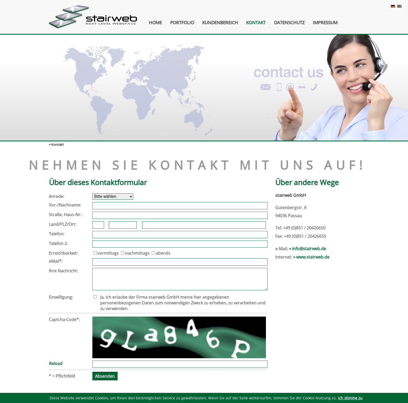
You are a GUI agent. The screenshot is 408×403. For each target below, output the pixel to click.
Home (155, 22)
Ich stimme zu (350, 397)
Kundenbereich (220, 22)
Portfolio (182, 22)
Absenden (105, 376)
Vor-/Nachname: (65, 205)
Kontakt (256, 22)
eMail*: (56, 261)
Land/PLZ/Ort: (62, 224)
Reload (55, 363)
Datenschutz (289, 22)
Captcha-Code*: (64, 319)
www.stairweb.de (312, 257)
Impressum (325, 22)
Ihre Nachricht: (63, 271)
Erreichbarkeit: (63, 253)
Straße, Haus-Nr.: (65, 214)
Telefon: (57, 234)
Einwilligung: (61, 297)
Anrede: (56, 196)
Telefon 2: (58, 243)
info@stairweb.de (309, 248)
